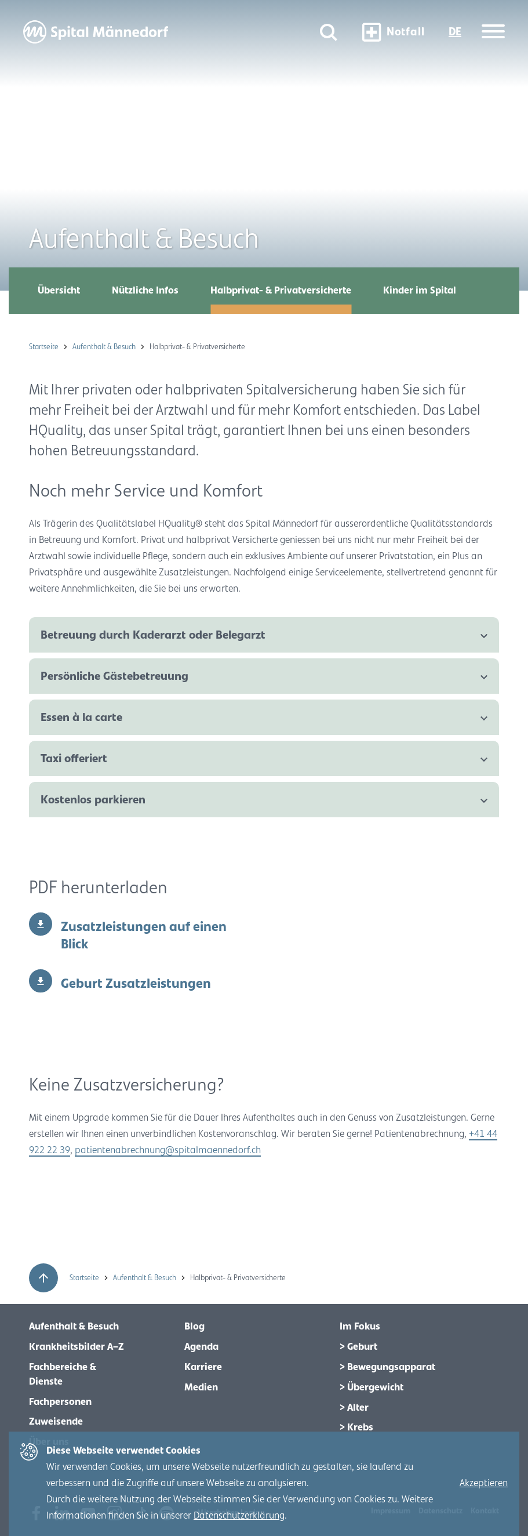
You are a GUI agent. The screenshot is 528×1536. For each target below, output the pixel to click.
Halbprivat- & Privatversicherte (280, 290)
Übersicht (59, 290)
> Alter (354, 1408)
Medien (201, 1387)
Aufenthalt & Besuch (104, 347)
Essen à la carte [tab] (81, 717)
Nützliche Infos (145, 290)
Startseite (44, 347)
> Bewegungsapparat (387, 1367)
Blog (194, 1326)
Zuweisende (56, 1422)
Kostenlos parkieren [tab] (93, 800)
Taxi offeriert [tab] (74, 758)
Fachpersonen (60, 1402)
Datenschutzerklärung (239, 1515)
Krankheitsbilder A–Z (76, 1347)
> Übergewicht (371, 1387)
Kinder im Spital (419, 290)
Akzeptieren (484, 1483)
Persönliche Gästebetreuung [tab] (114, 676)
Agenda (201, 1347)
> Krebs (356, 1427)
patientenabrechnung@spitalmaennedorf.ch (168, 1150)
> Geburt (358, 1347)
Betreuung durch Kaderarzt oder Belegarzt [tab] (153, 635)
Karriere (203, 1367)
